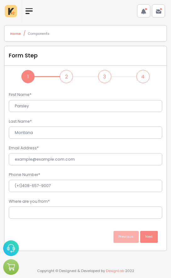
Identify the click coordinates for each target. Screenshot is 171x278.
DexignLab (115, 270)
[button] (143, 11)
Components (38, 33)
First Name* (20, 94)
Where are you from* (29, 201)
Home (15, 33)
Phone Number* (24, 174)
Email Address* (24, 148)
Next (149, 236)
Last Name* (20, 121)
